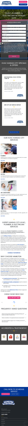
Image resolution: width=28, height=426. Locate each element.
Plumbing (3, 423)
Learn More (3, 160)
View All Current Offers (14, 132)
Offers (2, 425)
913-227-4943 (23, 4)
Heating (2, 419)
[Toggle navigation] (2, 8)
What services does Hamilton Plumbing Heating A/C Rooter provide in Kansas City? (13, 314)
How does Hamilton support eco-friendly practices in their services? (13, 321)
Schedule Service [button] (23, 1)
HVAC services (20, 244)
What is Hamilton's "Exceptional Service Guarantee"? (13, 317)
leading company (7, 235)
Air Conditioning (4, 417)
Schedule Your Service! (14, 253)
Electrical (3, 421)
